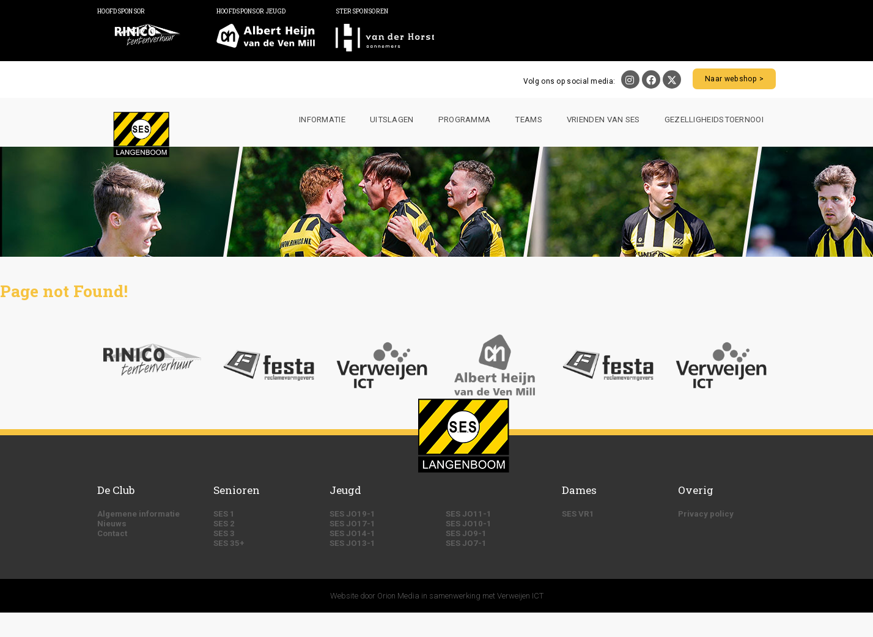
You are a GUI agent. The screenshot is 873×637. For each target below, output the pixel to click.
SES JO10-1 (469, 523)
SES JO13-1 (352, 543)
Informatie (322, 119)
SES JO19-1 (352, 513)
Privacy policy (706, 513)
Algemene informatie (138, 513)
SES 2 (224, 523)
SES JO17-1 (352, 523)
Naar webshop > (735, 79)
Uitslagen (392, 119)
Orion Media (398, 595)
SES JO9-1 (466, 533)
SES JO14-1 (352, 533)
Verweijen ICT (520, 595)
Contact (112, 533)
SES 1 (224, 513)
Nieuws (112, 523)
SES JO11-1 (469, 513)
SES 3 (224, 533)
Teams (528, 119)
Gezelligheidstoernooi (714, 119)
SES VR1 (578, 513)
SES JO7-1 (466, 543)
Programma (464, 119)
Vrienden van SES (603, 119)
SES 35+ (229, 543)
